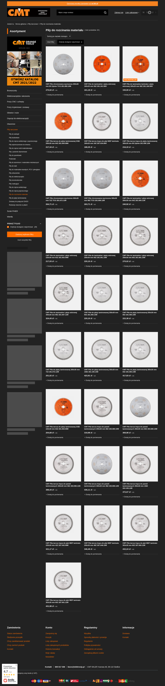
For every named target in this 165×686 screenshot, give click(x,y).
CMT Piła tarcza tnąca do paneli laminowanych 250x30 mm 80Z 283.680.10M (140, 428)
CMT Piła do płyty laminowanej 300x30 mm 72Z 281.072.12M (63, 371)
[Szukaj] (105, 12)
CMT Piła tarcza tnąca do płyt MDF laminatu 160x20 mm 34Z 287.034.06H (101, 142)
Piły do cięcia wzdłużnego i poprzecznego (23, 141)
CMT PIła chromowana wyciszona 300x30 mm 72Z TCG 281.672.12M (62, 199)
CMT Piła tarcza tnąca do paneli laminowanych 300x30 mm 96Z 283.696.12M (101, 485)
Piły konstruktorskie (15, 180)
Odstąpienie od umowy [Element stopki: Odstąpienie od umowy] (93, 649)
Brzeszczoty (12, 91)
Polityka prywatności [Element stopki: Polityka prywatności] (92, 645)
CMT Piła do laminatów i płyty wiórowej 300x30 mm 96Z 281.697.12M (61, 314)
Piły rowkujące (14, 184)
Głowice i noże (13, 113)
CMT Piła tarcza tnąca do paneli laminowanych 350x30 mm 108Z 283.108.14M (135, 486)
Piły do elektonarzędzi (16, 177)
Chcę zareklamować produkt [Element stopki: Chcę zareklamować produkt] (18, 641)
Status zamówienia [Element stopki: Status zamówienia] (14, 633)
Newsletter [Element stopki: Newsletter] (50, 657)
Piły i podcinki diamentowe (18, 152)
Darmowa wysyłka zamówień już (82, 4)
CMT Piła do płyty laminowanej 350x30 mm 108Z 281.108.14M (101, 371)
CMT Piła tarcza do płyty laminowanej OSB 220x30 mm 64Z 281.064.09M (63, 428)
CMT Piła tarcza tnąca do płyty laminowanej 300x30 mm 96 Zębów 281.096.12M (140, 142)
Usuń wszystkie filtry (24, 240)
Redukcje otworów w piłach (18, 205)
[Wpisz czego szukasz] (82, 12)
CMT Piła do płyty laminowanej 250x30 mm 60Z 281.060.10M (101, 314)
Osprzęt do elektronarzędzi (18, 118)
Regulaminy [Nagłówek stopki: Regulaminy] (90, 627)
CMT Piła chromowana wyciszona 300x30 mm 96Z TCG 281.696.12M (100, 199)
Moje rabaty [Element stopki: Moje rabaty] (50, 653)
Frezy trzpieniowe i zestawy (18, 107)
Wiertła (10, 217)
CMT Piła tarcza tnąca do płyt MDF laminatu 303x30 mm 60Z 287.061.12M (63, 601)
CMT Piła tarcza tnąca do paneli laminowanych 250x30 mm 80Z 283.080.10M (101, 428)
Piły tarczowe (33, 24)
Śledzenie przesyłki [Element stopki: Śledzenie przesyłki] (15, 637)
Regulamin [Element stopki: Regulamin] (88, 641)
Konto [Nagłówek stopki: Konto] (49, 627)
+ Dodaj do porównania (54, 95)
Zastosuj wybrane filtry (24, 234)
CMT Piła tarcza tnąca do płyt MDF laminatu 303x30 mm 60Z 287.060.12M (140, 544)
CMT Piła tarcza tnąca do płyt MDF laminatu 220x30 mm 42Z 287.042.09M (63, 544)
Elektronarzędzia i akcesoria (18, 96)
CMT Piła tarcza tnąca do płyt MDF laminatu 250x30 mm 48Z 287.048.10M (101, 544)
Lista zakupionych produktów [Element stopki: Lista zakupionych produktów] (57, 645)
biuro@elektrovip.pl (76, 667)
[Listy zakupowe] (132, 12)
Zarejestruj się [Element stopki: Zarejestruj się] (51, 633)
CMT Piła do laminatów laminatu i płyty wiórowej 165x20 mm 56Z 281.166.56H (138, 85)
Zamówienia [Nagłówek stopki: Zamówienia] (13, 627)
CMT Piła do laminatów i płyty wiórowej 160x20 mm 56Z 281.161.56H (99, 85)
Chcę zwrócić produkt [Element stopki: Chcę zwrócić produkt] (15, 645)
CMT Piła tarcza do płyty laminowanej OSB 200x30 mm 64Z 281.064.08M (63, 142)
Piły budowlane (14, 138)
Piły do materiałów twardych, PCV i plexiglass (24, 169)
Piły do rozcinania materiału (18, 194)
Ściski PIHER (12, 211)
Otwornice (11, 124)
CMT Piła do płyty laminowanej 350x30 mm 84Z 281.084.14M (140, 371)
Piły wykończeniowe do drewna (19, 145)
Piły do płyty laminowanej (17, 198)
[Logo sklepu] (28, 12)
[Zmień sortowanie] (58, 36)
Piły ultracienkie (14, 173)
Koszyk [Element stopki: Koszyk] (48, 637)
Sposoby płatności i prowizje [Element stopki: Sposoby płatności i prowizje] (95, 637)
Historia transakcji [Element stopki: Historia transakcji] (53, 649)
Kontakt (48, 667)
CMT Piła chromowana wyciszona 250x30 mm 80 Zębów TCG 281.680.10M (62, 85)
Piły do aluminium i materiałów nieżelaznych (24, 162)
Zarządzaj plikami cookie (94, 653)
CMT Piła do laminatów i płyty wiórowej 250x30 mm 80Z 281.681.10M (138, 256)
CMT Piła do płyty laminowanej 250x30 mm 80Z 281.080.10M (140, 314)
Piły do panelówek (15, 155)
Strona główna (20, 24)
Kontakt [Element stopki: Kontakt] (10, 649)
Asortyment (18, 31)
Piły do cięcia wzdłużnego (18, 187)
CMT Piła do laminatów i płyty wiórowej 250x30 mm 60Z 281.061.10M (99, 256)
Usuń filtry (50, 42)
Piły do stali (13, 166)
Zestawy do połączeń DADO (18, 201)
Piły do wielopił (14, 134)
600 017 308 (60, 667)
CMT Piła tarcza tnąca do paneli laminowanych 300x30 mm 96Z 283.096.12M (63, 485)
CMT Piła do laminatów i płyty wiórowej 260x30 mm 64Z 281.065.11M (138, 199)
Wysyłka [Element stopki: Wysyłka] (87, 633)
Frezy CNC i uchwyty (15, 102)
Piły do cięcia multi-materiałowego (20, 148)
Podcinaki (12, 159)
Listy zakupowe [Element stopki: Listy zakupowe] (52, 641)
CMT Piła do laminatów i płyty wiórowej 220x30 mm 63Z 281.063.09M (61, 256)
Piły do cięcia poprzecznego (18, 191)
